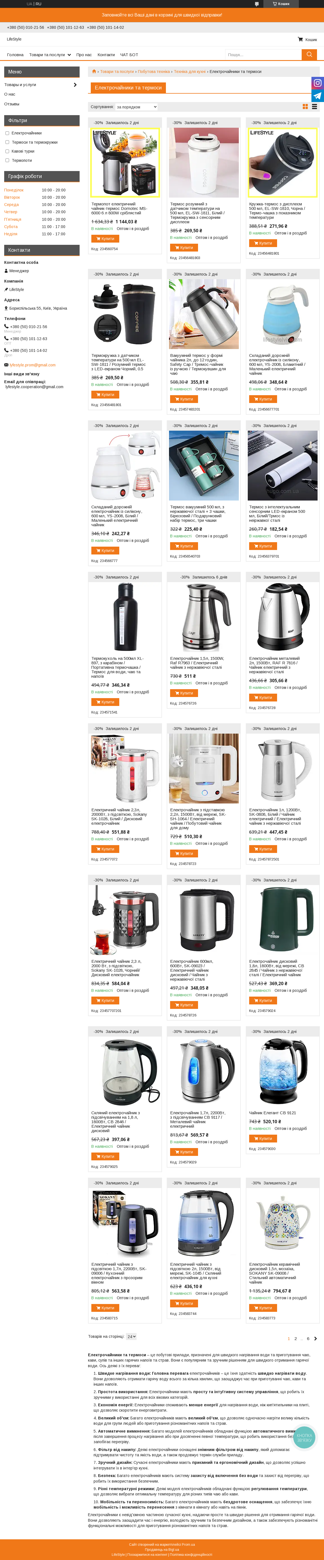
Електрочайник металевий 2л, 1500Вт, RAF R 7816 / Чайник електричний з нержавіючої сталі (274, 665)
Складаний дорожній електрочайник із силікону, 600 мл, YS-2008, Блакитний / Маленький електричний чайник (277, 364)
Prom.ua (188, 1545)
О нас (9, 94)
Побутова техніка (154, 71)
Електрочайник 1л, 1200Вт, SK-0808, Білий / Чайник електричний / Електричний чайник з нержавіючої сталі (275, 817)
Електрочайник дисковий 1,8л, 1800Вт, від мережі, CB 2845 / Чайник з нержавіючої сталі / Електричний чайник (276, 968)
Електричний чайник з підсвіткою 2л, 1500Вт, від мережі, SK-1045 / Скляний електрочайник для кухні (195, 1271)
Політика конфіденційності (191, 1555)
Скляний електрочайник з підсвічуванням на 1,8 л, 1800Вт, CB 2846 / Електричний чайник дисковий (115, 1122)
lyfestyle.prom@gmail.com (33, 365)
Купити (108, 238)
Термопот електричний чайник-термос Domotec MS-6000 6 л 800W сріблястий (119, 208)
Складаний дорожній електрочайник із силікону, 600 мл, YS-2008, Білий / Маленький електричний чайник (116, 516)
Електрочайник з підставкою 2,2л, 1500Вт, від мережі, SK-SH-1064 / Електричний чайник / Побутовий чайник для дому (198, 819)
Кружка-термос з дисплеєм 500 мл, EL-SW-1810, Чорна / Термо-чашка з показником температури (277, 211)
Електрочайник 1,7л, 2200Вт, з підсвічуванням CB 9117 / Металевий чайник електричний (197, 1119)
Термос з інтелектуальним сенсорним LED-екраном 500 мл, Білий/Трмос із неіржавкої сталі (277, 514)
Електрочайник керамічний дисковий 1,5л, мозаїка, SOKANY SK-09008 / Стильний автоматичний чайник (274, 1273)
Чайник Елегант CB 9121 (272, 1113)
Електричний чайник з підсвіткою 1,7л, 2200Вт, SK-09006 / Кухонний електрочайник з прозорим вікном (119, 1273)
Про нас (84, 54)
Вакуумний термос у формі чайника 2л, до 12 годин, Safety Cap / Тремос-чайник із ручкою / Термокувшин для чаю (198, 364)
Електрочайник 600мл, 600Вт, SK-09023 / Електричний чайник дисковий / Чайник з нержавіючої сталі (191, 970)
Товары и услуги (20, 84)
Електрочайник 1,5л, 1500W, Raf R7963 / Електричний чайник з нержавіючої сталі (197, 663)
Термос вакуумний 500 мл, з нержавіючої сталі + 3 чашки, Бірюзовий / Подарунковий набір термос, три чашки (197, 514)
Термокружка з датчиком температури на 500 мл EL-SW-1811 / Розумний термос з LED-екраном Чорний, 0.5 (118, 362)
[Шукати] (309, 54)
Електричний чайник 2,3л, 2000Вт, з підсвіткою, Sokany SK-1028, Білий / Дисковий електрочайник (119, 817)
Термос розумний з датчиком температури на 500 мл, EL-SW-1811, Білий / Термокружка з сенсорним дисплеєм (197, 213)
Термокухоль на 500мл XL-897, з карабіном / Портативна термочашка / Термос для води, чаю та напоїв (117, 667)
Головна (15, 54)
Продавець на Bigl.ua (162, 1550)
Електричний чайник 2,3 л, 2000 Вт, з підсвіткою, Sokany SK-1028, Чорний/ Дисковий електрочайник (116, 968)
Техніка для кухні (190, 71)
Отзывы (11, 103)
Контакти (106, 54)
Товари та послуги (47, 54)
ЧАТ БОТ (129, 54)
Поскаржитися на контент (147, 1555)
